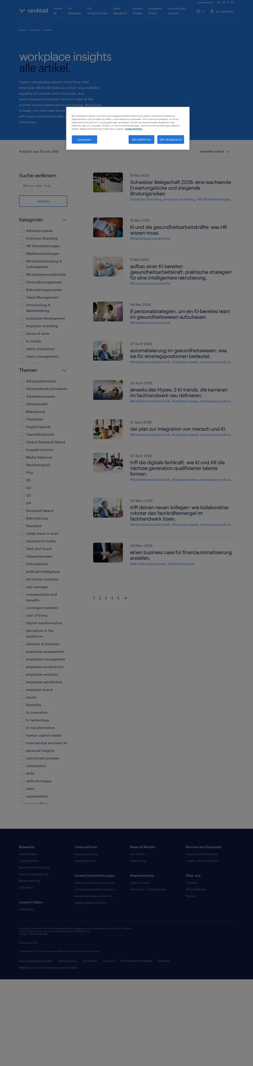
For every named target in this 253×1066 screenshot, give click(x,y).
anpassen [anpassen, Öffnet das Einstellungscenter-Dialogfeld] (84, 139)
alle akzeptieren (170, 139)
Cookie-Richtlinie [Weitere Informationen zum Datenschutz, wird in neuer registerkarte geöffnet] (133, 129)
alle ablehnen (141, 139)
